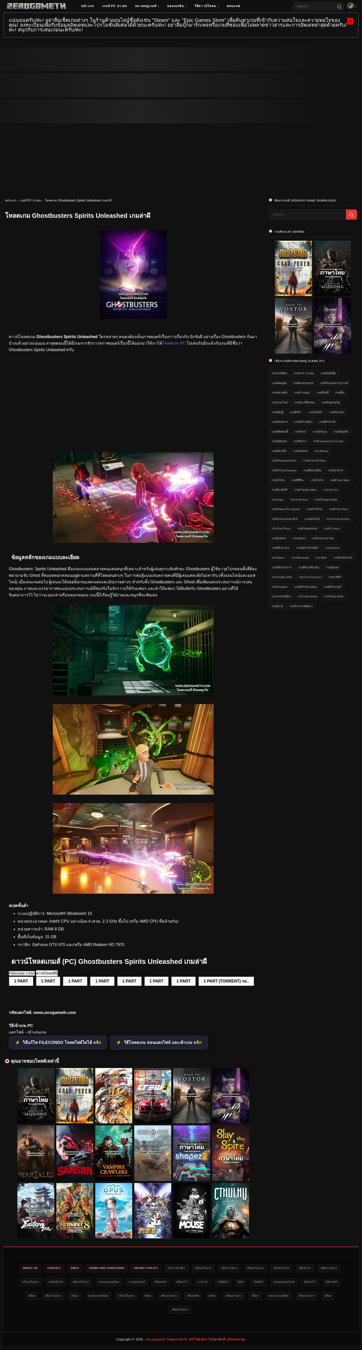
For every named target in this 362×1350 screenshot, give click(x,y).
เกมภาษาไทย (280, 402)
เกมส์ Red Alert (333, 596)
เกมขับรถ (300, 431)
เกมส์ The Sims (338, 509)
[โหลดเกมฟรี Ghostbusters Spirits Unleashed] (133, 793)
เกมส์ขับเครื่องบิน (308, 567)
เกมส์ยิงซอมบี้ (280, 431)
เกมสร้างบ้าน (314, 509)
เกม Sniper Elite (282, 577)
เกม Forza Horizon (338, 518)
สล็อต (141, 1297)
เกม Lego (278, 499)
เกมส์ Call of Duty (314, 460)
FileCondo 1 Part (21, 973)
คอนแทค (233, 6)
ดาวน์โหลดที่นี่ (46, 973)
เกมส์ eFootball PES (285, 518)
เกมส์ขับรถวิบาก (282, 567)
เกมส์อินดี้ (323, 392)
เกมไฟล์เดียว (279, 373)
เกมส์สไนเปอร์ (332, 586)
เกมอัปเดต (332, 567)
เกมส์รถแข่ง (336, 412)
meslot (34, 1282)
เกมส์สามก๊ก (279, 451)
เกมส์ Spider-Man (305, 489)
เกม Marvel (321, 451)
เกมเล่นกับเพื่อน (281, 596)
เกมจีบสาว (300, 441)
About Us (39, 1268)
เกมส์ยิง (339, 392)
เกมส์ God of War (323, 538)
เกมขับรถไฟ (335, 470)
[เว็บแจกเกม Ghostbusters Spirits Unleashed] (133, 694)
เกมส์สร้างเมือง (303, 421)
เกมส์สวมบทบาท (303, 383)
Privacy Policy (168, 1268)
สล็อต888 (118, 1297)
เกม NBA (321, 557)
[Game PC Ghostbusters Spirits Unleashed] (133, 892)
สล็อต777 (262, 1282)
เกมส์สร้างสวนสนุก (305, 586)
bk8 (329, 1282)
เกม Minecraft (300, 557)
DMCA (89, 1268)
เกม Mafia (299, 538)
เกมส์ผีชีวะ (297, 480)
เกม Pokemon (299, 499)
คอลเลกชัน (177, 6)
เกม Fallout (332, 547)
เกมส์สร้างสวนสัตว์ (307, 547)
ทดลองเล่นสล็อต (179, 1282)
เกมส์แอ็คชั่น (328, 373)
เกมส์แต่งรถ (279, 538)
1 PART (21, 981)
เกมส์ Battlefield (307, 528)
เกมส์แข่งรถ (300, 451)
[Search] (339, 6)
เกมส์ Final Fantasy (284, 470)
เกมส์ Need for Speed (286, 509)
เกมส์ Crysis (332, 528)
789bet (308, 1282)
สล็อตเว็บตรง (232, 1268)
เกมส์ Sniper (279, 586)
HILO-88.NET (202, 1268)
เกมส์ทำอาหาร (280, 547)
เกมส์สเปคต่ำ (280, 392)
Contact (65, 1268)
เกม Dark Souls (308, 596)
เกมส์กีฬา (295, 412)
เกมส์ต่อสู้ (277, 412)
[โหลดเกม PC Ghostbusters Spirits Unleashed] (133, 541)
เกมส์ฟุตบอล (279, 441)
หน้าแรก (87, 6)
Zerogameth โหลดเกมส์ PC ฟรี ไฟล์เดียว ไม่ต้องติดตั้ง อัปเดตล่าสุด (196, 1341)
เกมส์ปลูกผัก (341, 431)
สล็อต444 (237, 1282)
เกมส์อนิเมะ (320, 431)
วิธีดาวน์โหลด (207, 6)
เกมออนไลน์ (312, 518)
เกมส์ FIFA (278, 480)
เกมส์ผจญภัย (279, 383)
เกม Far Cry (330, 489)
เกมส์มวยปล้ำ (280, 489)
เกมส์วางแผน (302, 392)
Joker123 (119, 1282)
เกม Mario (278, 557)
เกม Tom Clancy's (310, 577)
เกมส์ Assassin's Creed (328, 441)
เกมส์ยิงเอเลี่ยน (312, 470)
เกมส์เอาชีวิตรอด (304, 402)
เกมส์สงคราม (280, 421)
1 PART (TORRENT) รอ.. (226, 981)
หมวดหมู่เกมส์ (147, 6)
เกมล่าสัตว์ (335, 577)
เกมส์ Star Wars (340, 480)
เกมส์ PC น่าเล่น (114, 6)
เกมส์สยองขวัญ (331, 402)
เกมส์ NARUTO (342, 557)
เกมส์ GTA (317, 480)
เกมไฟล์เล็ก (315, 412)
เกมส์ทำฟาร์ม (327, 421)
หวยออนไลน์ (210, 1282)
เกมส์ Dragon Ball (326, 499)
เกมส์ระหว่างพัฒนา (301, 606)
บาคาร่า (285, 1282)
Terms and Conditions (124, 1268)
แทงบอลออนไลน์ (64, 1297)
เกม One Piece (281, 528)
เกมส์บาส (277, 606)
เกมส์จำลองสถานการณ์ (334, 383)
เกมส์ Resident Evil (284, 460)
